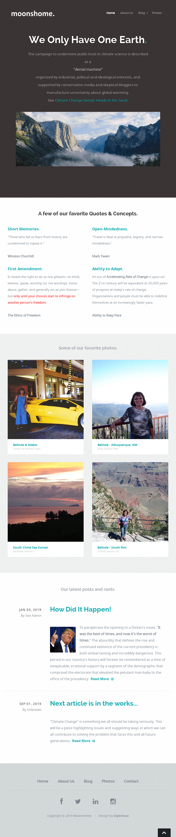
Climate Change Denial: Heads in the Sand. (91, 100)
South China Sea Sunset (30, 547)
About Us (126, 13)
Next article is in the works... (94, 703)
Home (110, 13)
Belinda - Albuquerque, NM (117, 445)
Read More (102, 678)
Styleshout (121, 816)
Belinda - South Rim (112, 547)
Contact (131, 781)
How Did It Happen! (80, 609)
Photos (157, 13)
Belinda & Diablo (25, 445)
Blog (141, 13)
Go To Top (164, 832)
